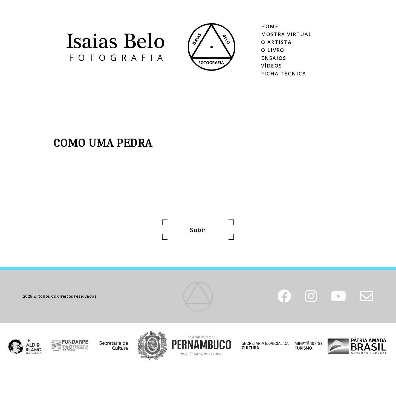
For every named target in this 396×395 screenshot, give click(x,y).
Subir (198, 230)
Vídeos (271, 65)
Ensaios (273, 58)
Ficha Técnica (283, 73)
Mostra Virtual (286, 34)
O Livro (272, 50)
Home (270, 26)
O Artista (276, 42)
